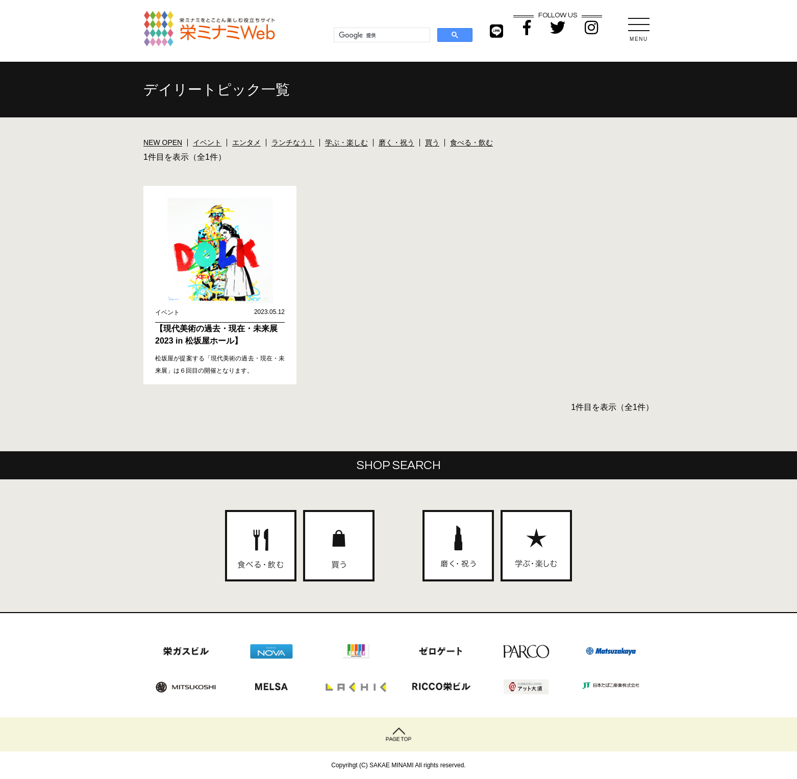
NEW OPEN (162, 142)
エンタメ (246, 142)
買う (432, 142)
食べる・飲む (471, 142)
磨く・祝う (396, 142)
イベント (207, 142)
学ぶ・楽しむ (346, 142)
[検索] (381, 35)
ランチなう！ (292, 142)
